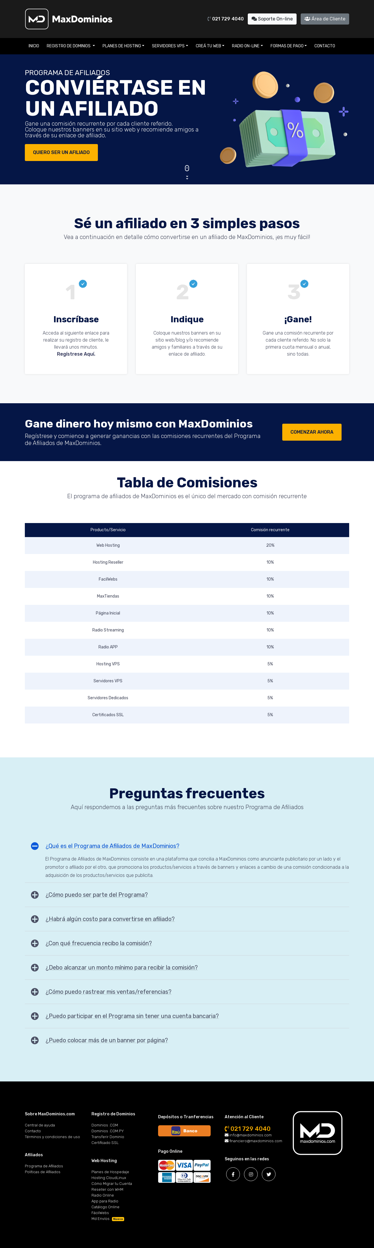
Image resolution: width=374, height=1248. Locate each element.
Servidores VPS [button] (168, 46)
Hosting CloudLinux (108, 1178)
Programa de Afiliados (44, 1166)
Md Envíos (107, 1218)
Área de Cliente (324, 19)
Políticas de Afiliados (42, 1172)
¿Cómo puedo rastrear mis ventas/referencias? (109, 991)
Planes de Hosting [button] (122, 46)
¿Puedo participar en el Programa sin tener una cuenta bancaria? (132, 1015)
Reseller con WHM (107, 1189)
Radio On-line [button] (245, 46)
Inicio (34, 46)
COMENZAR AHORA (311, 432)
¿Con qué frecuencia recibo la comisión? (99, 943)
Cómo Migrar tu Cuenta (111, 1183)
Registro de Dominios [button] (69, 46)
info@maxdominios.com (248, 1135)
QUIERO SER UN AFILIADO (61, 152)
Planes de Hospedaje (110, 1172)
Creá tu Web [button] (208, 46)
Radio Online (102, 1195)
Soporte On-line (272, 19)
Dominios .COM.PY (107, 1131)
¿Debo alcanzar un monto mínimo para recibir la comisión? (122, 967)
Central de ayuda (40, 1125)
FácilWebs (100, 1213)
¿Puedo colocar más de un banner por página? (107, 1040)
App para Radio (104, 1201)
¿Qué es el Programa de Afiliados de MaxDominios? (112, 845)
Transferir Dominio (107, 1137)
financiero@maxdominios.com (253, 1141)
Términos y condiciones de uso (52, 1137)
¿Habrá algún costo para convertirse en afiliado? (110, 918)
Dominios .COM (104, 1125)
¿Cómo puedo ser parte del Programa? (97, 894)
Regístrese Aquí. (76, 354)
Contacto (324, 46)
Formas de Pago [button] (287, 46)
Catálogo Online (105, 1207)
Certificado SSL (105, 1142)
